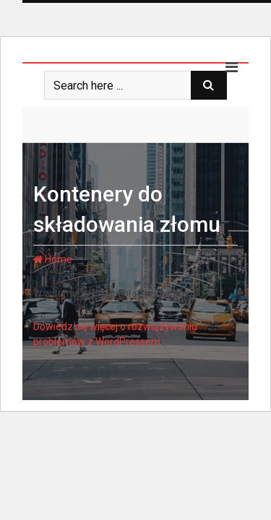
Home (52, 259)
